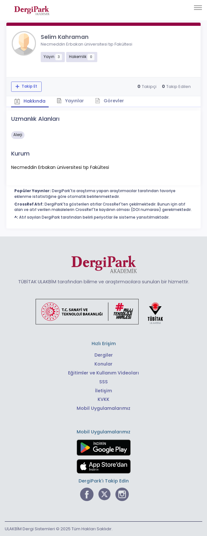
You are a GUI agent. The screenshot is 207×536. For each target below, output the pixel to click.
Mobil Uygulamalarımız (103, 408)
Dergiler (103, 355)
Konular (103, 364)
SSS (103, 382)
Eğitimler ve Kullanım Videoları (103, 373)
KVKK (103, 399)
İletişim (103, 391)
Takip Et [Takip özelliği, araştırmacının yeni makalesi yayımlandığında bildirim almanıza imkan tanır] (29, 86)
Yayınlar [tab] (70, 101)
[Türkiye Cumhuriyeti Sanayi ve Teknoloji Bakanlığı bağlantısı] (103, 311)
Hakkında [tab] (29, 101)
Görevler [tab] (109, 101)
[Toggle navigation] (198, 7)
